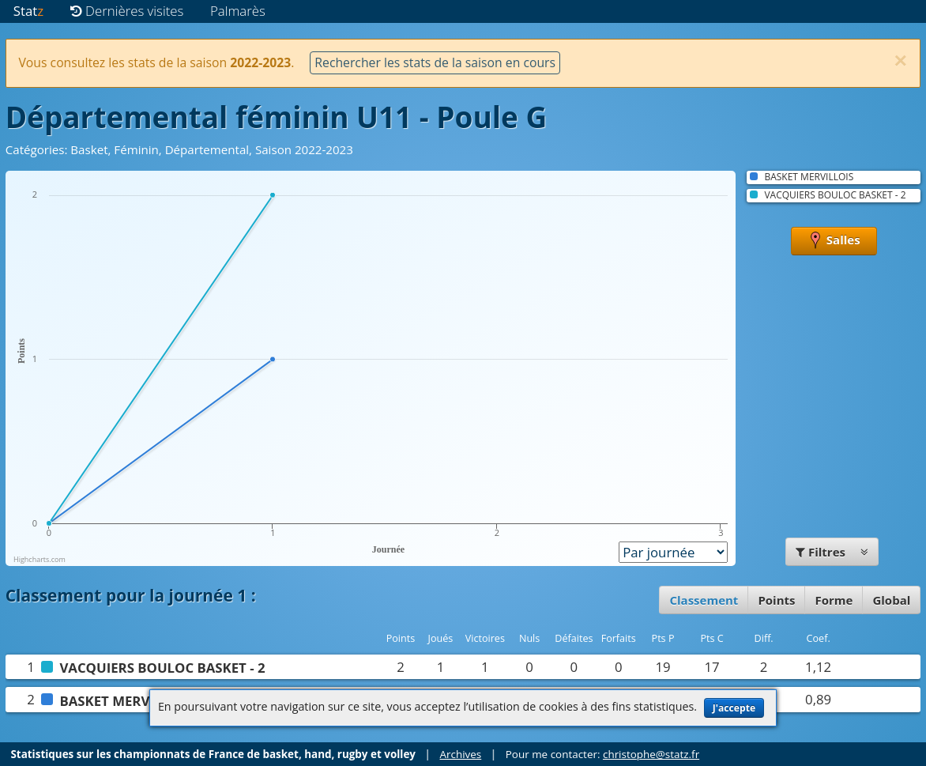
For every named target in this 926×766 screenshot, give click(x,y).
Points (776, 600)
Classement (703, 600)
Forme (834, 600)
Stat (28, 11)
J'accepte (734, 708)
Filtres (832, 552)
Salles (833, 241)
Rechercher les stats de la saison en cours (434, 62)
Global (891, 600)
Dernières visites (127, 11)
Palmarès (237, 11)
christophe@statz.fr (651, 754)
